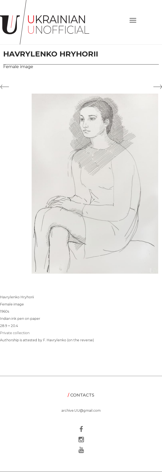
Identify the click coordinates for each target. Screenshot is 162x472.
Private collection (15, 333)
